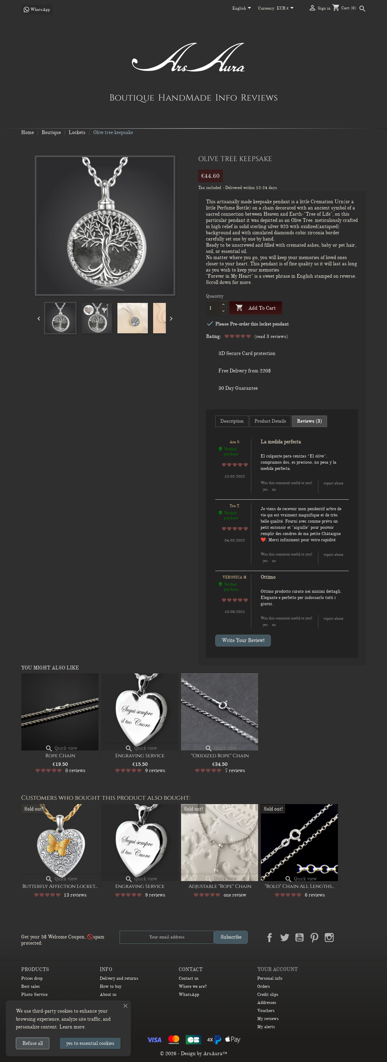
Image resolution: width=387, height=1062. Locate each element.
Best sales (30, 986)
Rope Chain (60, 755)
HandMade (185, 97)
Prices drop (32, 978)
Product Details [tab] (270, 421)
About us (108, 994)
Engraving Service (140, 755)
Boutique (131, 97)
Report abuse (334, 483)
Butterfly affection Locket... (60, 886)
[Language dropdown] (242, 9)
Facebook (269, 937)
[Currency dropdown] (286, 9)
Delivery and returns (119, 978)
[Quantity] (213, 308)
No (274, 489)
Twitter (284, 937)
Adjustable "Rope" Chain (220, 886)
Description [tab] (232, 421)
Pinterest (314, 937)
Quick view (61, 748)
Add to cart (255, 308)
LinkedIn (344, 937)
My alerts (266, 1026)
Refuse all (32, 1043)
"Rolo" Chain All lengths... (300, 886)
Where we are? (193, 986)
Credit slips (267, 994)
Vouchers (266, 1010)
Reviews (259, 97)
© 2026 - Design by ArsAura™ (193, 1054)
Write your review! (243, 640)
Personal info (269, 978)
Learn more (71, 1027)
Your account (277, 969)
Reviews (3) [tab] (309, 421)
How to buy (110, 986)
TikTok (359, 937)
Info (226, 97)
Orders (263, 986)
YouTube (299, 937)
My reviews (268, 1018)
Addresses (266, 1002)
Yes (265, 489)
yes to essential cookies (90, 1043)
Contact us (188, 978)
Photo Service (34, 994)
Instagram (329, 937)
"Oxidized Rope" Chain (220, 755)
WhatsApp (189, 994)
